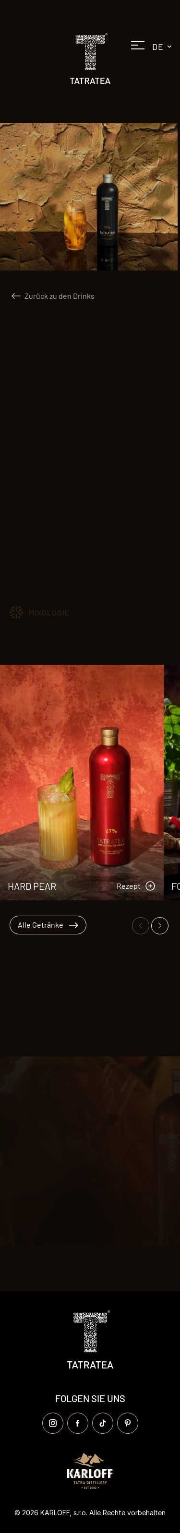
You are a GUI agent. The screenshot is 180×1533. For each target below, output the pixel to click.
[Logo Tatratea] (90, 58)
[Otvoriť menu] (137, 48)
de (163, 46)
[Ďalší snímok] (159, 925)
